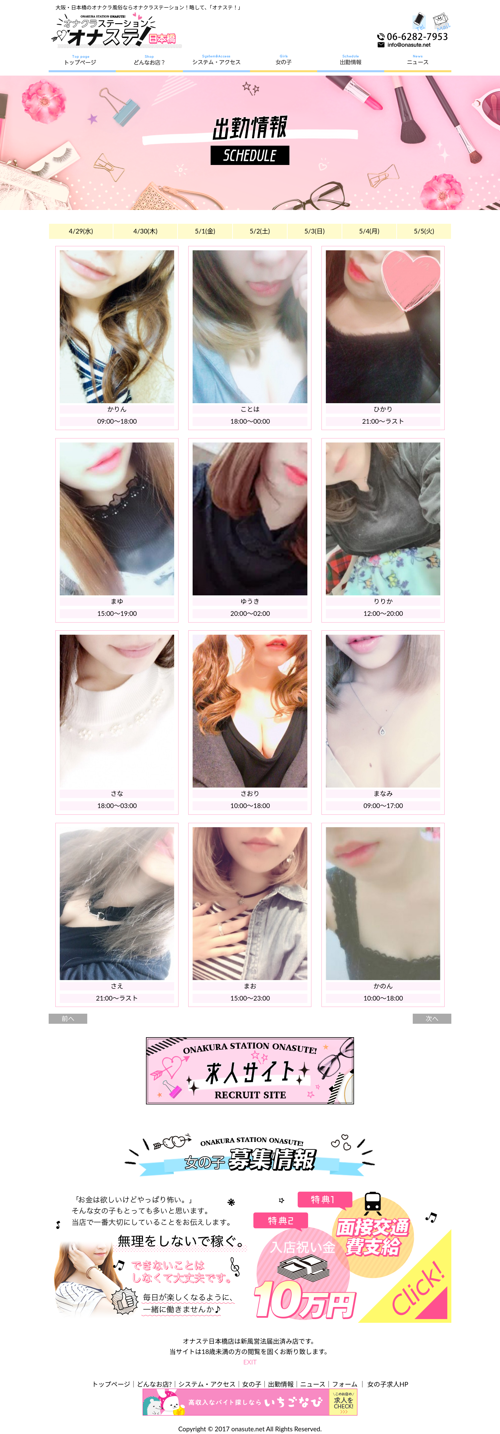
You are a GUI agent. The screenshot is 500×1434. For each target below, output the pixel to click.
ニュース (313, 1384)
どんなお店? (154, 1384)
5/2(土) (260, 231)
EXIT (250, 1362)
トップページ (111, 1384)
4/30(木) (146, 231)
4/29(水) (81, 231)
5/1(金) (205, 231)
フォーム (344, 1384)
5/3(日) (314, 231)
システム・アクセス (207, 1384)
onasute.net (247, 1429)
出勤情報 (281, 1384)
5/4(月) (369, 231)
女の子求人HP (387, 1384)
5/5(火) (424, 231)
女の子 (252, 1384)
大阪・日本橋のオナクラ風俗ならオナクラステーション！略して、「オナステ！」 (149, 7)
